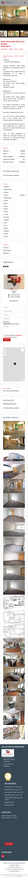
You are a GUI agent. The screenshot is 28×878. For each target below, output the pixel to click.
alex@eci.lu (15, 300)
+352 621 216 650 (15, 296)
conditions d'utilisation (10, 876)
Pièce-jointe (6, 322)
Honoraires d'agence (14, 867)
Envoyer (6, 339)
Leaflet (23, 380)
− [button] (5, 351)
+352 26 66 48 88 (15, 294)
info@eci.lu (7, 766)
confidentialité (22, 874)
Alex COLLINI (14, 290)
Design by (14, 871)
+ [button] (5, 349)
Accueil (7, 4)
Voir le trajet (8, 843)
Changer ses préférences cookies (15, 869)
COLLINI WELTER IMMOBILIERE (12, 747)
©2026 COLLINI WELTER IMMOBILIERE (14, 863)
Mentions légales (14, 865)
